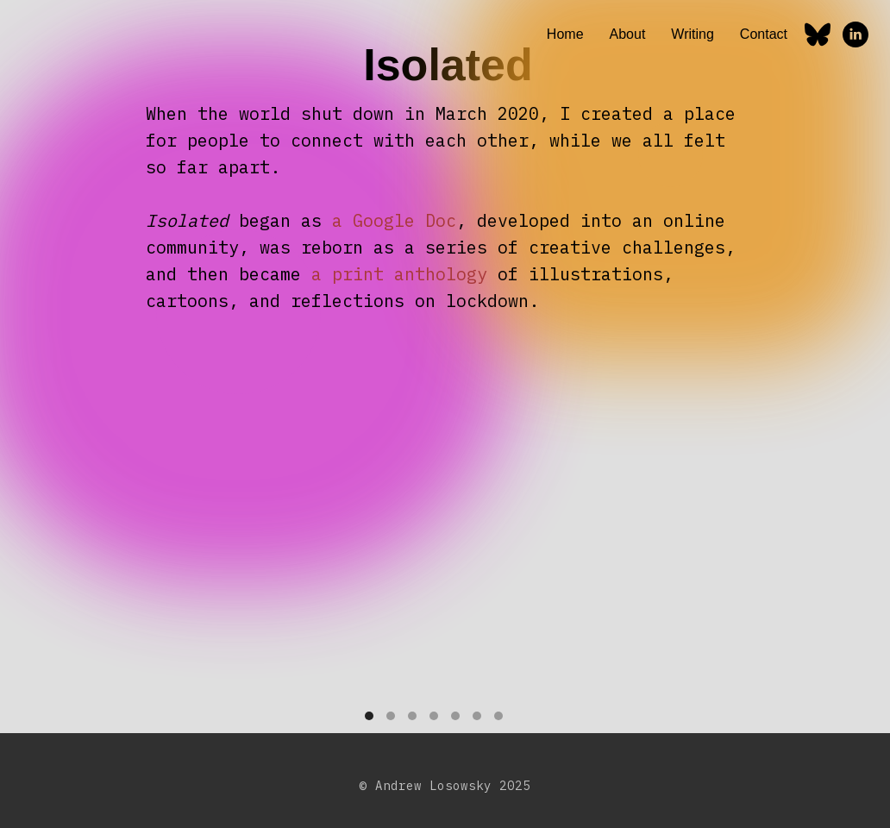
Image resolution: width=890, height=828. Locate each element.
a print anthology (399, 273)
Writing (692, 34)
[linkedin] (855, 34)
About (628, 34)
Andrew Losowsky (433, 786)
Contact (763, 34)
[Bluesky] (817, 34)
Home (565, 34)
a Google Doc (394, 220)
